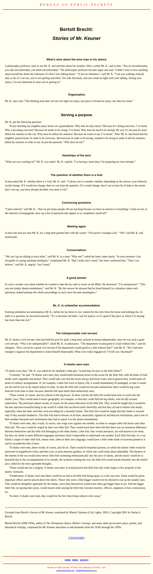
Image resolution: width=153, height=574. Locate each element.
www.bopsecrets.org (65, 570)
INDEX (75, 560)
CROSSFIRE (76, 537)
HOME (68, 560)
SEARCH (84, 560)
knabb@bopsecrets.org (86, 570)
